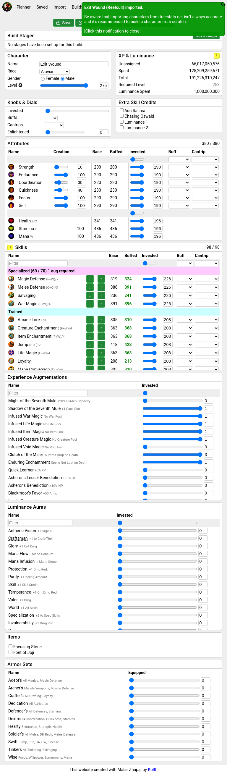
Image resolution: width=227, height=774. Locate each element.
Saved (42, 7)
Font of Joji (23, 652)
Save (64, 22)
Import (59, 7)
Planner (23, 7)
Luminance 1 (136, 122)
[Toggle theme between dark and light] (223, 4)
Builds (77, 7)
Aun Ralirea (134, 110)
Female (52, 78)
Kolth (152, 769)
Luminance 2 (136, 127)
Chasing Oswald (139, 116)
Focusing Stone (27, 646)
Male (69, 78)
